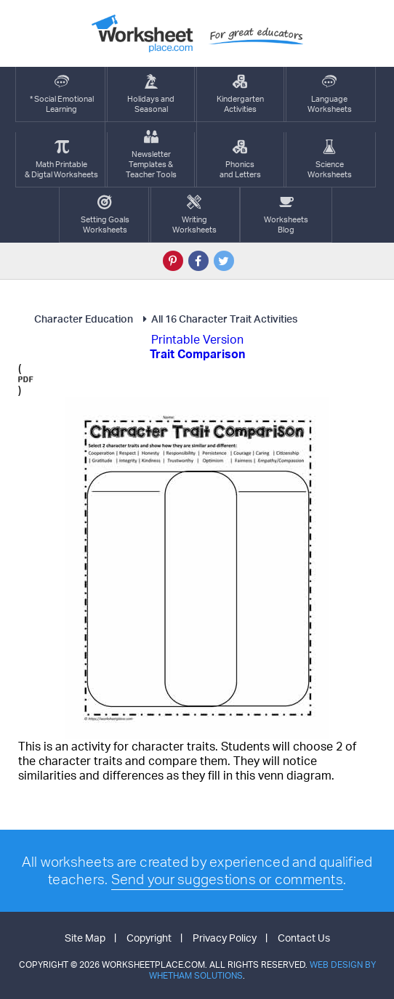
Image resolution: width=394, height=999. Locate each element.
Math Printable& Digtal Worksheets (61, 159)
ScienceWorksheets (329, 159)
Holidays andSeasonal (150, 94)
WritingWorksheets (194, 215)
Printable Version (197, 339)
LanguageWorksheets (329, 94)
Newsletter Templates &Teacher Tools (151, 154)
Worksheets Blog (286, 215)
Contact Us (304, 937)
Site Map (85, 937)
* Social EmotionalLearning (62, 94)
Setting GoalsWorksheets (105, 215)
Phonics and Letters (240, 159)
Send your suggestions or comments (227, 879)
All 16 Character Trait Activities (217, 318)
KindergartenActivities (240, 94)
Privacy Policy (225, 937)
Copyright (149, 937)
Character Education (83, 318)
